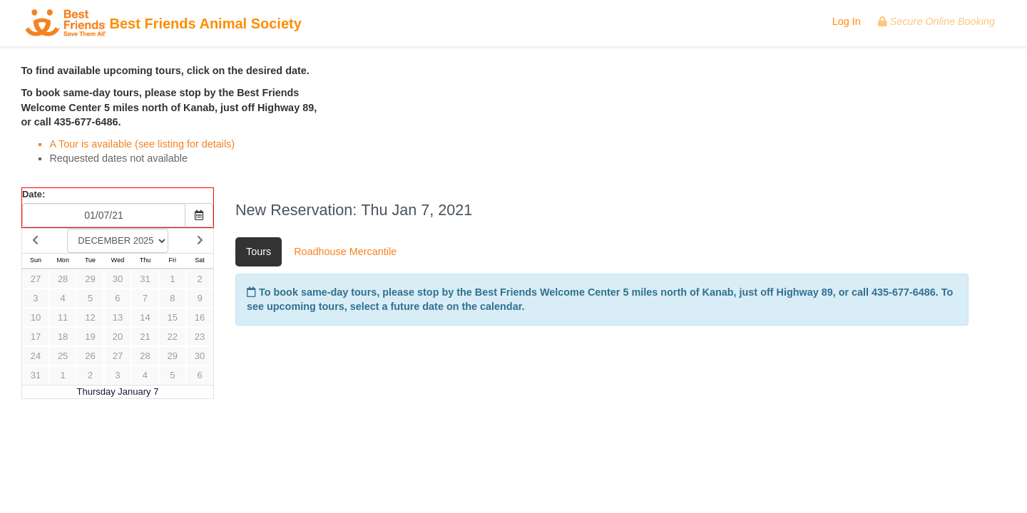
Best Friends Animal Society (163, 25)
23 (200, 336)
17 (36, 336)
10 (36, 317)
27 (36, 279)
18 (63, 336)
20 (118, 336)
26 (90, 356)
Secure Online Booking (936, 21)
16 (200, 317)
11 (63, 317)
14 (145, 317)
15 (173, 317)
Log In (846, 21)
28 (63, 279)
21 (145, 336)
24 (36, 356)
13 (118, 317)
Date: (33, 194)
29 (90, 279)
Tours (258, 251)
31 (145, 279)
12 (90, 317)
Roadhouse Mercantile (345, 251)
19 (90, 336)
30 (118, 279)
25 (63, 356)
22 (173, 336)
